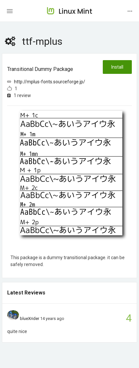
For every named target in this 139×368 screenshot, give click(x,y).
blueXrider (29, 318)
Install (117, 67)
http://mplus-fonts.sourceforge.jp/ (49, 81)
